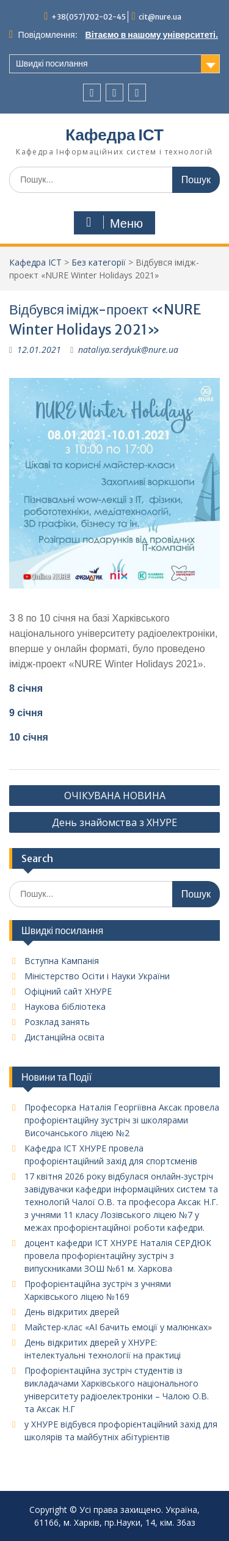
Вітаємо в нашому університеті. (151, 34)
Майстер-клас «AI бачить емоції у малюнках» (118, 1327)
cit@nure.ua (160, 16)
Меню (113, 223)
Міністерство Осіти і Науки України (97, 976)
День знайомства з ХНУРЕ (114, 822)
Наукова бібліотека (65, 1006)
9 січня (26, 713)
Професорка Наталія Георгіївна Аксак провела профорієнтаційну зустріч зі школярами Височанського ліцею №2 (121, 1120)
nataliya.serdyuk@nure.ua (128, 349)
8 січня (26, 688)
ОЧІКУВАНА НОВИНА (114, 795)
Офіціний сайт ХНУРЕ (68, 991)
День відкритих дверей (71, 1312)
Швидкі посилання (52, 63)
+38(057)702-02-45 (88, 16)
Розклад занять (57, 1022)
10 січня (28, 737)
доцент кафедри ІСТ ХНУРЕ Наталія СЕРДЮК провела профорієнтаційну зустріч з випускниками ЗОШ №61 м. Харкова (117, 1255)
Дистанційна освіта (64, 1037)
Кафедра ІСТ (114, 135)
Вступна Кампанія (61, 960)
